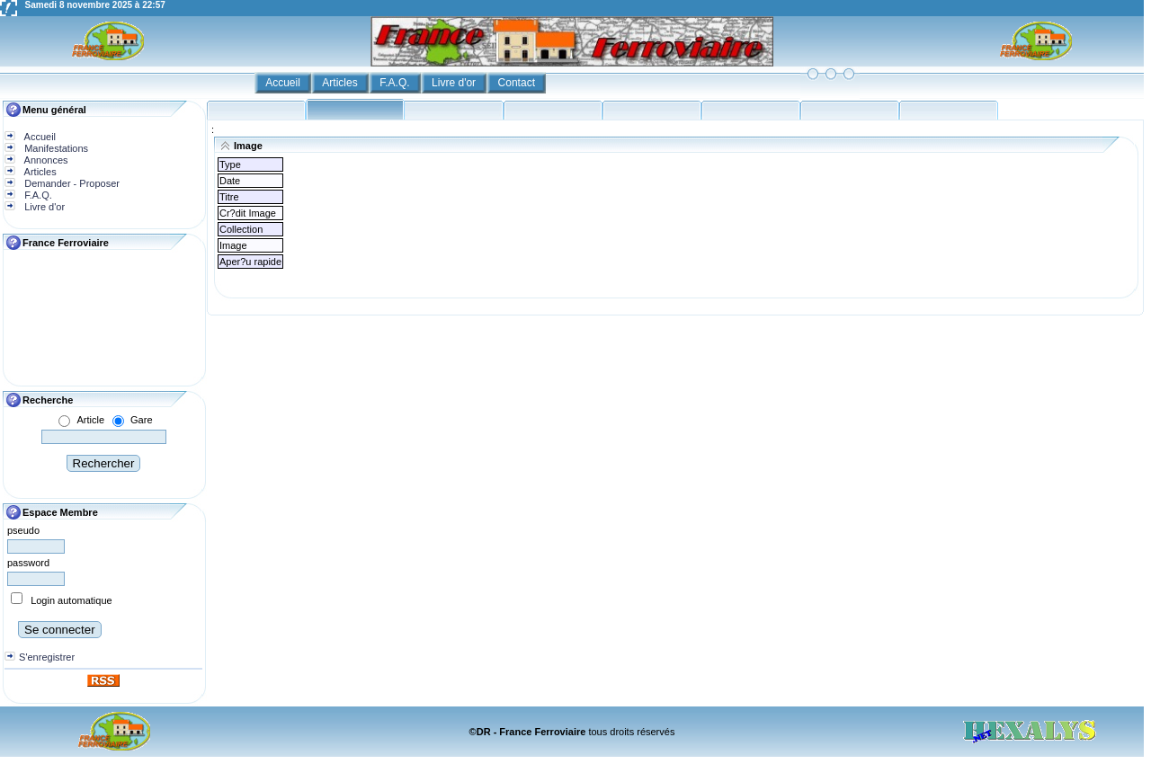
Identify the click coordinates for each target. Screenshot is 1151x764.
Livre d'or (455, 82)
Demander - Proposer (71, 183)
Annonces (44, 160)
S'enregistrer (47, 657)
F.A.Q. (396, 82)
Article (90, 419)
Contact (518, 82)
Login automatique (71, 600)
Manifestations (55, 148)
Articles (341, 82)
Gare (141, 419)
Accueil (284, 82)
